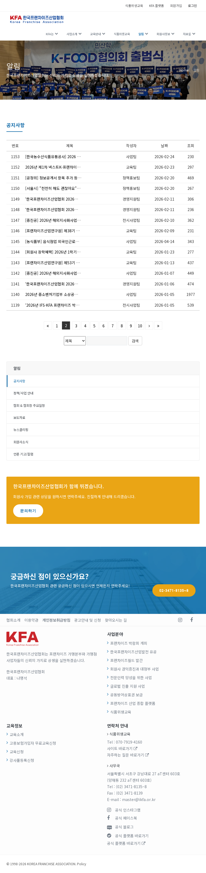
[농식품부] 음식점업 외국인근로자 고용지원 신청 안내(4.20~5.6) (63, 241)
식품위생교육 (134, 5)
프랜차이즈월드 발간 (126, 660)
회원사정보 (163, 34)
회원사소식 (20, 442)
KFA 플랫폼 (156, 5)
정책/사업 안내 (23, 393)
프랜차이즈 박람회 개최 (128, 643)
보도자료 (19, 417)
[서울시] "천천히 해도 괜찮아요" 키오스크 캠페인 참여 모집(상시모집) (63, 188)
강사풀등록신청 (22, 760)
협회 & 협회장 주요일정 (29, 405)
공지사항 (19, 381)
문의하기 (28, 510)
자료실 (187, 34)
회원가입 (176, 5)
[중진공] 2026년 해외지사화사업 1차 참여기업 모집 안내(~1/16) (63, 273)
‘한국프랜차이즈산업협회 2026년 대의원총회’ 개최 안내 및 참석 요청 (63, 199)
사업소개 (72, 34)
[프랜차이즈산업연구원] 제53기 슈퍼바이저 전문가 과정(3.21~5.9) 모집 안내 (63, 262)
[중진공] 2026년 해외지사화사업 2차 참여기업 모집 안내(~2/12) (63, 220)
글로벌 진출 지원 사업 (127, 686)
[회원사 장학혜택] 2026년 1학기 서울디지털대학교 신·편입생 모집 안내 (63, 252)
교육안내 (95, 34)
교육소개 (17, 734)
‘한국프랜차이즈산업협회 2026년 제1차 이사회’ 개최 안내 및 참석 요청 (63, 284)
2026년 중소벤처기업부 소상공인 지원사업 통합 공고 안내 (63, 294)
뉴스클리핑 (20, 429)
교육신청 (17, 751)
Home (183, 70)
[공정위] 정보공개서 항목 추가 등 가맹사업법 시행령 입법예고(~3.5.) (63, 177)
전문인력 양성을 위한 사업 (131, 677)
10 (140, 325)
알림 (141, 34)
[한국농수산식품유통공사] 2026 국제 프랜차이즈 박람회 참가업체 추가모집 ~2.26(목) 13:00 (63, 156)
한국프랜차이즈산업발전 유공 (133, 651)
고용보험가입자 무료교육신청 (33, 743)
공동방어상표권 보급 (126, 694)
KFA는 (50, 34)
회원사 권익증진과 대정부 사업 (134, 669)
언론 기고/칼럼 (23, 454)
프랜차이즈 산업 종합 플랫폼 (132, 703)
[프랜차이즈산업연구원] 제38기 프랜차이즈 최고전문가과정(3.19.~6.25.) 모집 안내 (63, 230)
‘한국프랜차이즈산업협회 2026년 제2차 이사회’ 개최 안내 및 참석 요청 (63, 209)
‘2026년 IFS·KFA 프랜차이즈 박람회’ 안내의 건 (63, 305)
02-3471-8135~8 (174, 580)
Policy (81, 863)
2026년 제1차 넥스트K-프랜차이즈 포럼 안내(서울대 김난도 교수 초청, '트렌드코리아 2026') (63, 167)
